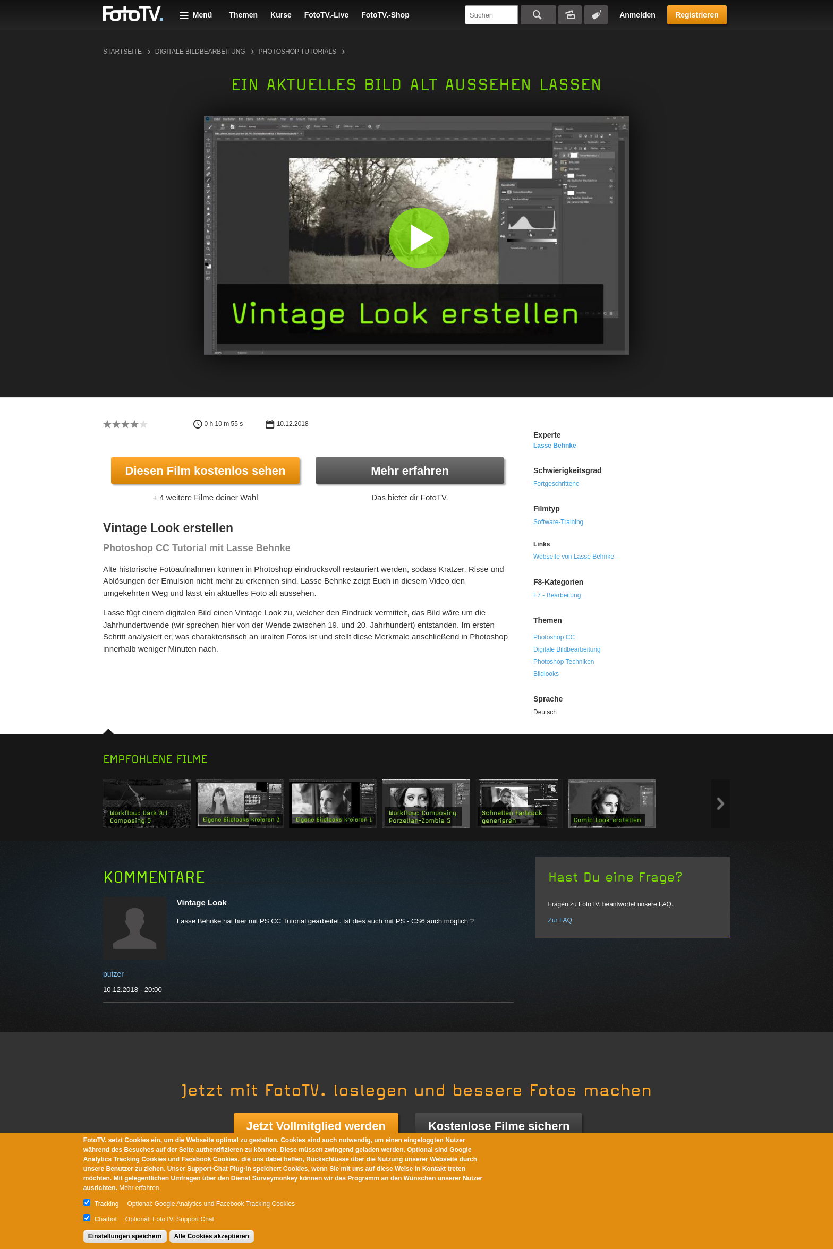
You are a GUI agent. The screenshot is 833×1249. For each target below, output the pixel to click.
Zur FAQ (560, 920)
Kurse (281, 15)
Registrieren (697, 15)
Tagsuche (596, 14)
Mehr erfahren (410, 470)
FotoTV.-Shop (385, 15)
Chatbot (106, 1219)
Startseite (122, 51)
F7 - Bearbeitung (557, 595)
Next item (720, 803)
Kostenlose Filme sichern (499, 1126)
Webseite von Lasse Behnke (573, 556)
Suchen (538, 14)
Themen (243, 15)
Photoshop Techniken (563, 661)
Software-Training (558, 522)
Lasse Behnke (554, 445)
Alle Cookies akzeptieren (211, 1236)
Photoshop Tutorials (297, 51)
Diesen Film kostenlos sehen (205, 470)
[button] (419, 238)
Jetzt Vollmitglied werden (316, 1126)
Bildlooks (546, 674)
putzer (113, 974)
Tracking (107, 1204)
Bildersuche (570, 14)
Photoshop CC (554, 637)
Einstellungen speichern (125, 1236)
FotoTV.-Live (326, 15)
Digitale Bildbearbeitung (200, 51)
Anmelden (637, 15)
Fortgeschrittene (556, 483)
